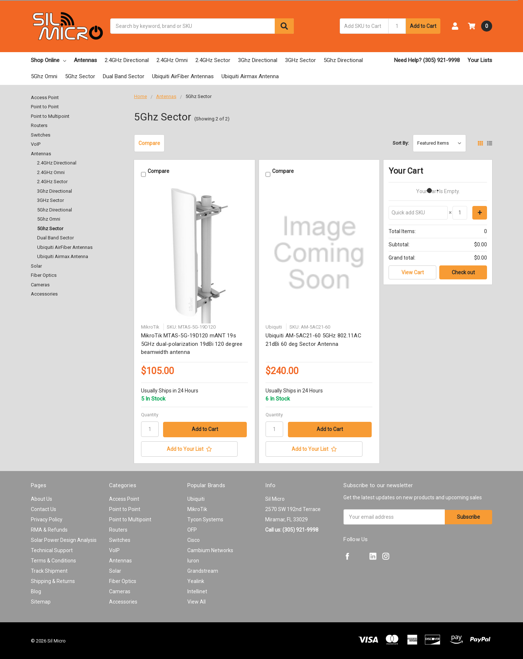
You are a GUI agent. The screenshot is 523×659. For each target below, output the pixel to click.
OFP (192, 529)
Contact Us (43, 508)
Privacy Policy (46, 519)
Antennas (85, 60)
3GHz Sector (300, 60)
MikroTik (197, 508)
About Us (41, 498)
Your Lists (480, 60)
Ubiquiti (196, 498)
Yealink (195, 580)
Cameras (40, 284)
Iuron (193, 560)
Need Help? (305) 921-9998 (427, 60)
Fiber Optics (44, 275)
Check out (463, 272)
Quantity (149, 414)
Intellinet (197, 591)
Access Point (45, 97)
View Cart (412, 272)
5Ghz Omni (44, 76)
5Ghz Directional (343, 60)
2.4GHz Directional (127, 60)
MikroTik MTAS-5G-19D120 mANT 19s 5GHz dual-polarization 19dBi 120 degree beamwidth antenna (192, 343)
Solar (36, 266)
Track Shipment (49, 570)
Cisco (193, 539)
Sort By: (401, 143)
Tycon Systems (205, 519)
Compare (149, 143)
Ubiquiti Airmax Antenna (250, 76)
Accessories (44, 294)
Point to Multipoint (50, 116)
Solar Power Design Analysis (64, 539)
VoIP (35, 144)
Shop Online (48, 60)
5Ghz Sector (80, 76)
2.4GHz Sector (212, 60)
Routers (39, 125)
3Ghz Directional (257, 60)
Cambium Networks (210, 550)
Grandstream (202, 570)
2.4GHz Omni (172, 60)
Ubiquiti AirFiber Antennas (183, 76)
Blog (36, 591)
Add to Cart (423, 26)
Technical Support (52, 550)
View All (196, 601)
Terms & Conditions (53, 560)
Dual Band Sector (123, 76)
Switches (40, 135)
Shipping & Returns (53, 580)
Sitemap (41, 601)
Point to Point (45, 106)
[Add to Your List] (194, 448)
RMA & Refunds (49, 529)
